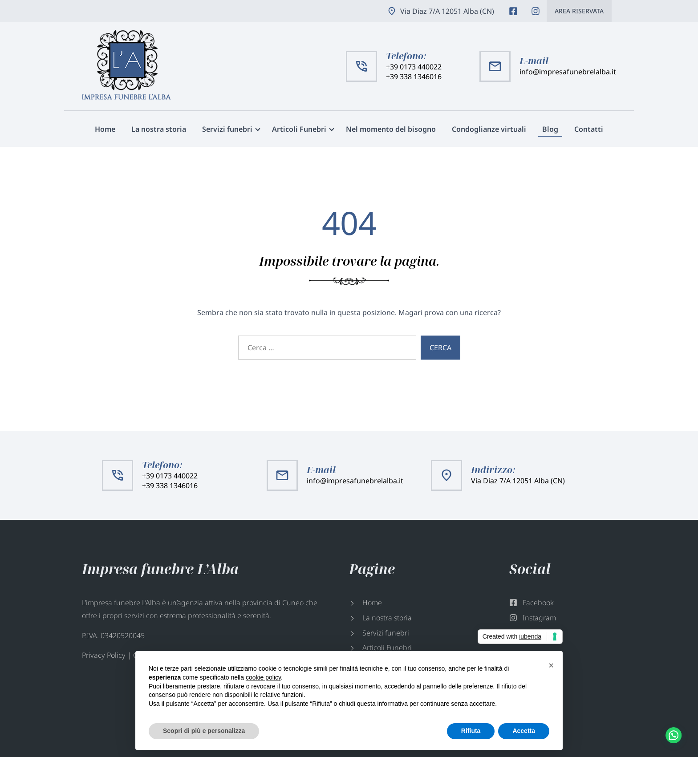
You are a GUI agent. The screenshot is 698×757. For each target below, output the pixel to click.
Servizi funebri (227, 129)
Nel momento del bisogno (391, 129)
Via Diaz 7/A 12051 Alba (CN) (447, 11)
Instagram (535, 11)
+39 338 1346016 (414, 76)
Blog (550, 129)
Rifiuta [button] (471, 730)
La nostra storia (158, 129)
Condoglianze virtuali (489, 129)
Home (105, 129)
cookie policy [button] (263, 677)
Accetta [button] (523, 730)
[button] (551, 665)
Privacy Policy (104, 655)
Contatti (588, 129)
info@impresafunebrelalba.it (567, 72)
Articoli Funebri (299, 129)
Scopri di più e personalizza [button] (204, 730)
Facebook (513, 11)
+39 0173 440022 (414, 67)
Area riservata (579, 11)
